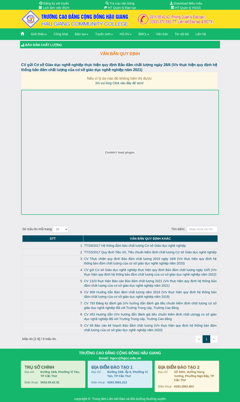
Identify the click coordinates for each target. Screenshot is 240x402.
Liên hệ (200, 34)
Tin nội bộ (182, 34)
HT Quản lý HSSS (186, 8)
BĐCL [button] (144, 34)
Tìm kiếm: (194, 229)
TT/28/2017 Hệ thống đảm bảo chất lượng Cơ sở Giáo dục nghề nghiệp (82, 245)
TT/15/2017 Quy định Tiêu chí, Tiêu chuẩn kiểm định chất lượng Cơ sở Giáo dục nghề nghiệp (98, 252)
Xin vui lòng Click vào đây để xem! (119, 83)
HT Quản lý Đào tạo (120, 8)
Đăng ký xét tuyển (54, 3)
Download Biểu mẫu (186, 3)
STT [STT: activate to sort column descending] (26, 238)
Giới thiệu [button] (39, 34)
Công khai (61, 34)
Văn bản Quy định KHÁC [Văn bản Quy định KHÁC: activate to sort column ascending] (124, 238)
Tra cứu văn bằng (120, 3)
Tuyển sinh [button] (104, 34)
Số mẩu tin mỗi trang (45, 229)
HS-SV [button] (126, 34)
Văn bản (162, 34)
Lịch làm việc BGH (54, 8)
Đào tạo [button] (81, 34)
